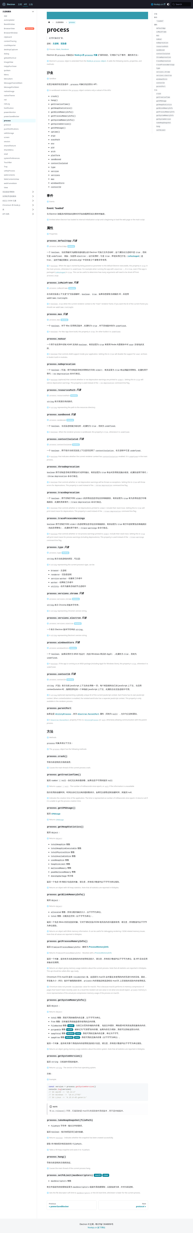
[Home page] (49, 22)
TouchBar (8, 162)
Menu (6, 74)
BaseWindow (9, 24)
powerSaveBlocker (11, 116)
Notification (9, 108)
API (25, 4)
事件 (155, 17)
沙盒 (155, 14)
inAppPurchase (10, 66)
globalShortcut (10, 58)
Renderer (65, 49)
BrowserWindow (10, 33)
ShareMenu (9, 150)
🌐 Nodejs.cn (158, 4)
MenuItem (8, 79)
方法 (155, 90)
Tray (5, 166)
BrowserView (19, 28)
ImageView (8, 62)
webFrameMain (10, 183)
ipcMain (7, 70)
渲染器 (63, 43)
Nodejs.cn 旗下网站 (96, 1227)
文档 (20, 4)
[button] (18, 12)
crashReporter (10, 45)
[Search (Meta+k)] (181, 4)
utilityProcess (9, 171)
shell (6, 154)
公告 (31, 4)
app (5, 16)
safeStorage (9, 133)
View (6, 187)
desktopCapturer (11, 49)
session (7, 141)
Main (58, 49)
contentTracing (10, 41)
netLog (7, 104)
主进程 (56, 43)
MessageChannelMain (13, 83)
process (7, 120)
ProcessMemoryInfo (99, 947)
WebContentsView (11, 179)
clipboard (8, 37)
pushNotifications (11, 129)
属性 (155, 24)
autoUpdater (9, 20)
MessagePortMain (11, 87)
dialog (6, 54)
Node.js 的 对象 (85, 55)
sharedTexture (10, 145)
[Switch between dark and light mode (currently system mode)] (168, 4)
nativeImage (9, 91)
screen (6, 137)
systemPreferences (12, 158)
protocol (7, 125)
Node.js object (96, 61)
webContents (9, 175)
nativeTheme (9, 95)
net (5, 99)
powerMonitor (10, 112)
